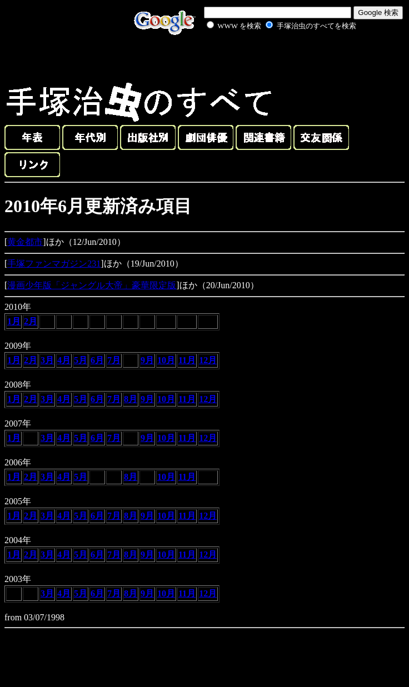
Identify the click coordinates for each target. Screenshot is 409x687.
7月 (114, 360)
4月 (64, 360)
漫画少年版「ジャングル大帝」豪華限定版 (91, 285)
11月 (187, 360)
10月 (166, 360)
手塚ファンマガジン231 (54, 263)
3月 (47, 360)
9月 (147, 360)
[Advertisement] (269, 57)
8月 (130, 399)
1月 (14, 321)
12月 (208, 360)
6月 (97, 360)
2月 (30, 321)
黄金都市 (25, 242)
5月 (80, 360)
